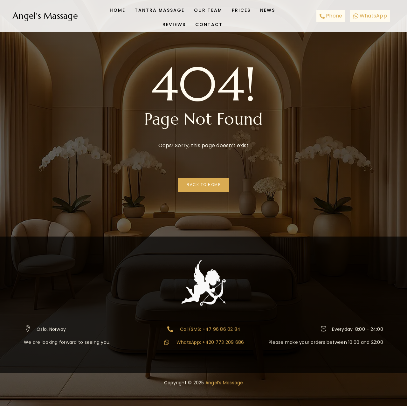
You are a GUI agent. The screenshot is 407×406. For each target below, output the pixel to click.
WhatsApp (370, 15)
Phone (331, 15)
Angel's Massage (45, 15)
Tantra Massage (159, 9)
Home (117, 9)
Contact (209, 22)
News (267, 9)
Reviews (174, 22)
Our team (208, 9)
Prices (241, 9)
